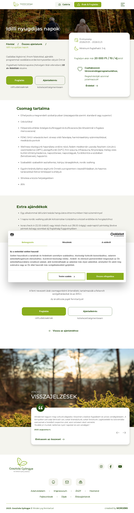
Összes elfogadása (105, 276)
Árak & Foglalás (90, 4)
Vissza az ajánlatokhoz (65, 331)
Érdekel (90, 85)
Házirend (94, 491)
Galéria (66, 4)
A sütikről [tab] (106, 242)
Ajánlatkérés (50, 80)
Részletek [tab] (67, 242)
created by (116, 508)
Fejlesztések (46, 497)
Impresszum (60, 491)
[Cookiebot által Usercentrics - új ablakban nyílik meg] (112, 235)
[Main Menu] (122, 4)
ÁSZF (78, 491)
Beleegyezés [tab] (28, 242)
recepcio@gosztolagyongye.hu (67, 482)
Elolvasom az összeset (48, 439)
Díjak (64, 497)
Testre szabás (67, 276)
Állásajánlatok (82, 497)
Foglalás (19, 80)
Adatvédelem (38, 491)
